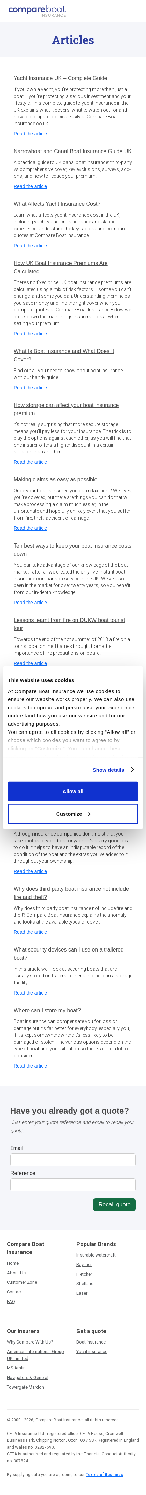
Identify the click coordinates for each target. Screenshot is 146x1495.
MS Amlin (16, 1367)
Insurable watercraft (96, 1255)
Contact (14, 1291)
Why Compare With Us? (30, 1342)
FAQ (11, 1301)
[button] (135, 11)
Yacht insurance (91, 1351)
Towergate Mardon (25, 1387)
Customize (73, 813)
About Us (16, 1272)
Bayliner (84, 1264)
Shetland (85, 1283)
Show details (109, 769)
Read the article (30, 133)
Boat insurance (91, 1342)
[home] (35, 11)
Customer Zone (22, 1282)
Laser (81, 1293)
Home (13, 1263)
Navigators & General (27, 1377)
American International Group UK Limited (35, 1355)
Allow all (73, 791)
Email (16, 1148)
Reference (22, 1173)
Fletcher (84, 1274)
